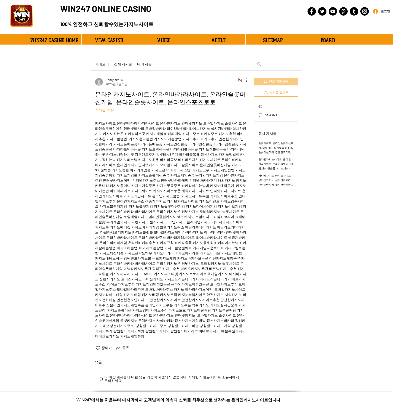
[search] (276, 64)
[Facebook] (311, 11)
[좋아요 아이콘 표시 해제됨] (98, 348)
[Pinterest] (343, 11)
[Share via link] (122, 348)
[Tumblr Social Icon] (354, 11)
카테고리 (102, 64)
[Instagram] (364, 11)
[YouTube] (333, 11)
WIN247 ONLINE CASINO (105, 8)
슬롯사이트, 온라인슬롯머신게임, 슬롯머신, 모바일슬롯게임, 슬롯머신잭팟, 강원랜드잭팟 (275, 148)
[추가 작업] (244, 80)
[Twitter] (322, 11)
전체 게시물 (123, 64)
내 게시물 (144, 64)
